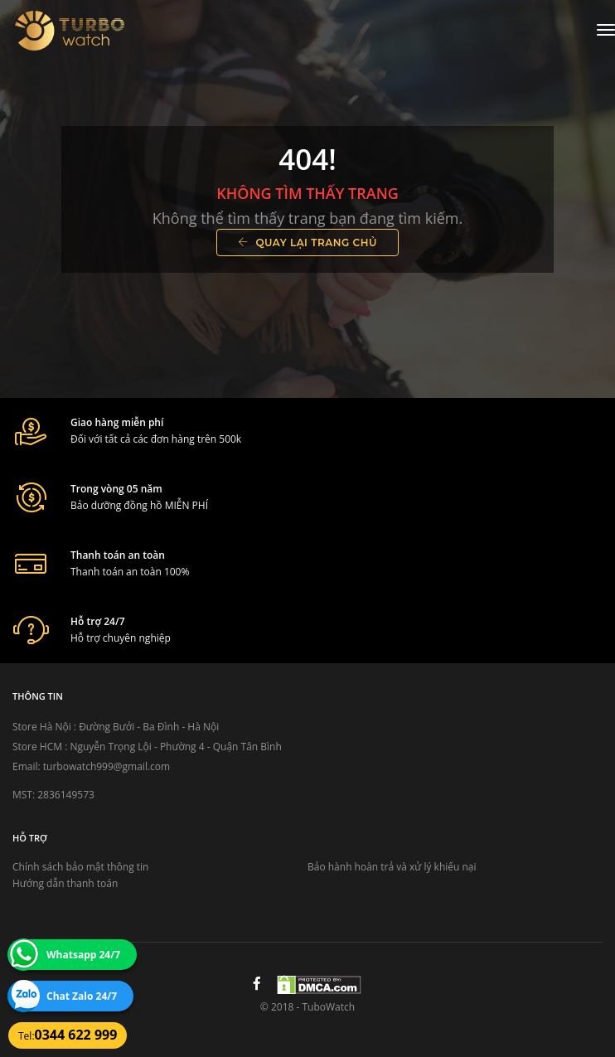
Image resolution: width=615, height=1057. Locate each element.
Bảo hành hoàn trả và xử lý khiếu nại (392, 867)
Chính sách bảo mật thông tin (80, 867)
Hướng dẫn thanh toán (65, 883)
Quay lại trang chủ (307, 242)
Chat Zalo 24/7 (81, 996)
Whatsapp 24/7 (83, 954)
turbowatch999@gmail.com (106, 766)
